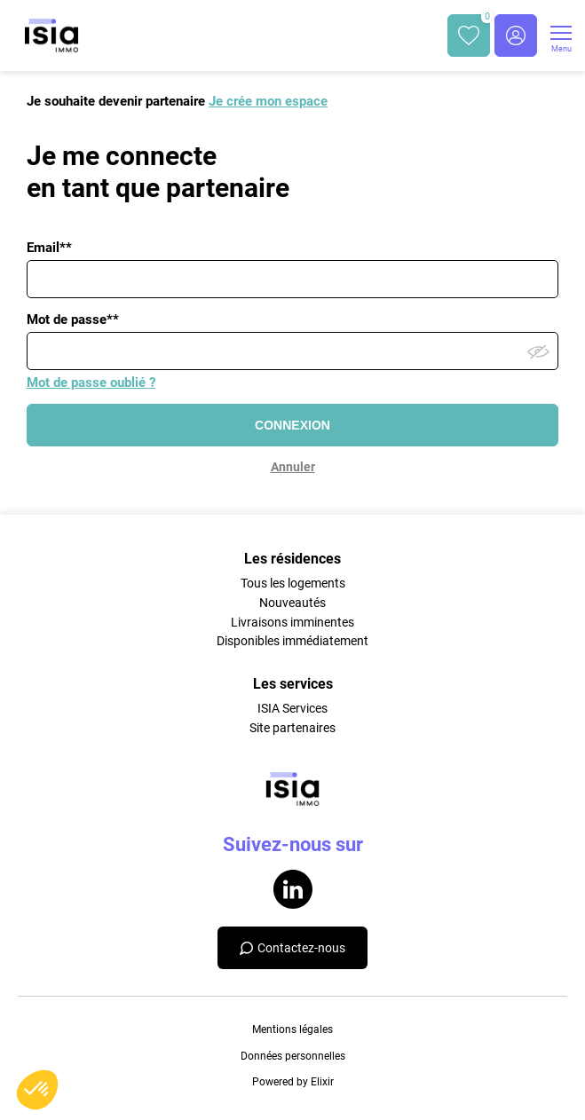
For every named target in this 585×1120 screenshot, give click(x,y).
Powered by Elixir (293, 1082)
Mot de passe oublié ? (91, 382)
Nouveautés (292, 602)
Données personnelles (293, 1056)
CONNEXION (292, 425)
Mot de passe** (73, 319)
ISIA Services (292, 708)
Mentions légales (292, 1029)
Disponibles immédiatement (292, 641)
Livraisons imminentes (292, 622)
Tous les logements (293, 583)
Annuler (293, 467)
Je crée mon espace (268, 101)
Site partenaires (292, 728)
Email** (49, 248)
